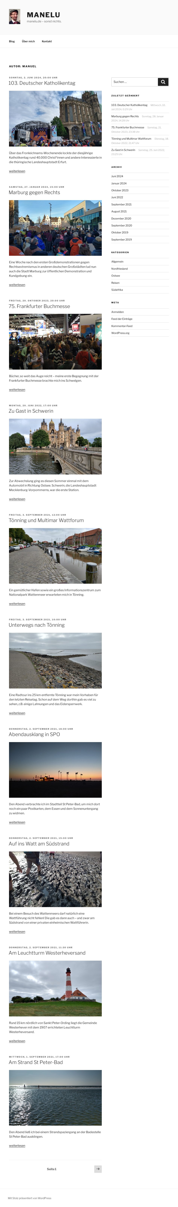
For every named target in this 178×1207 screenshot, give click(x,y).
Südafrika (117, 289)
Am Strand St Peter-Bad (36, 1062)
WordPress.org (120, 332)
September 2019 (121, 239)
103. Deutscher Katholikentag (42, 83)
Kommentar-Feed (121, 326)
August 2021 (119, 211)
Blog (12, 41)
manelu (43, 15)
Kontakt (47, 41)
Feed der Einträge (121, 318)
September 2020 (121, 225)
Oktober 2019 (119, 232)
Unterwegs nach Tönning (37, 625)
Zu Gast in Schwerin (31, 411)
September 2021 (121, 204)
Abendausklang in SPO (34, 734)
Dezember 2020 (121, 218)
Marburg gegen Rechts (34, 192)
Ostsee (115, 275)
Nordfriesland (119, 268)
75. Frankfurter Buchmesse (39, 306)
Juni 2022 (117, 197)
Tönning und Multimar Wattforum (46, 520)
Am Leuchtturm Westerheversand (47, 953)
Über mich (28, 41)
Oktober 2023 (119, 190)
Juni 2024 (117, 176)
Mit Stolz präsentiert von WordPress (29, 1198)
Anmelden (117, 311)
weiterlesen (17, 171)
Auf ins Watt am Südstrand (39, 844)
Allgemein (117, 261)
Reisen (115, 282)
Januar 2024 (119, 183)
